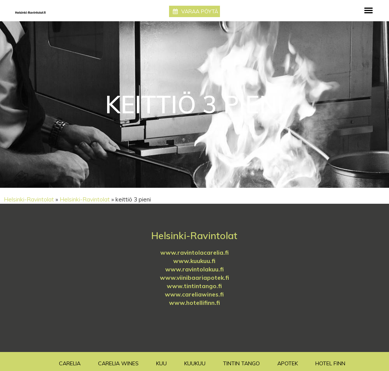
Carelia (70, 363)
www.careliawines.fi (194, 294)
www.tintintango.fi (194, 286)
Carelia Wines (118, 363)
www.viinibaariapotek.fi (194, 277)
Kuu (161, 363)
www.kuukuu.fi (194, 261)
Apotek (287, 363)
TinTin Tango (241, 363)
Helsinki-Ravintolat (29, 199)
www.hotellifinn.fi (194, 302)
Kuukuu (195, 363)
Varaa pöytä (195, 11)
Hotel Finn (330, 363)
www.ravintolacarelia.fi (194, 252)
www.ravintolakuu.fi (194, 269)
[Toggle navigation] (368, 10)
